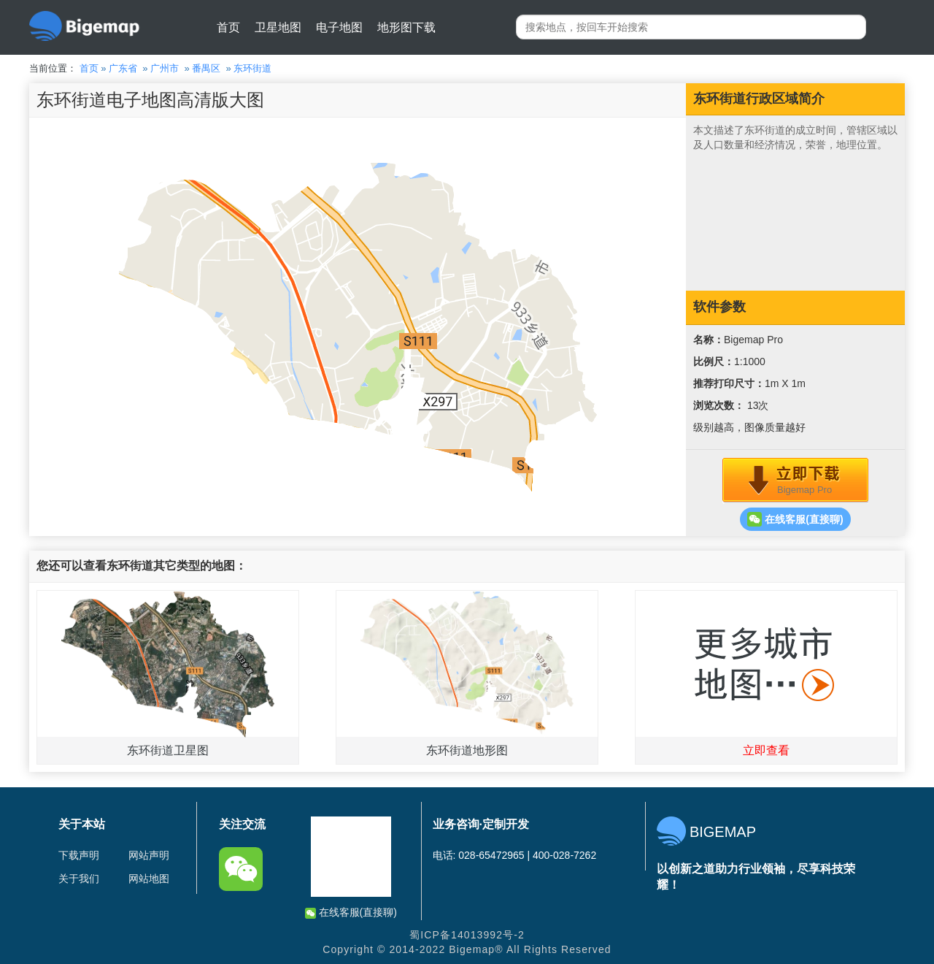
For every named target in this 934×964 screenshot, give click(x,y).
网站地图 (148, 878)
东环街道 (252, 68)
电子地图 (339, 27)
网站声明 (148, 855)
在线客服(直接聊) (795, 519)
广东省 (123, 68)
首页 (228, 27)
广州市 (164, 68)
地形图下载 (406, 27)
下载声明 (78, 855)
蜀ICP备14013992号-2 (467, 935)
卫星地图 (278, 27)
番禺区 (206, 68)
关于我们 (78, 878)
